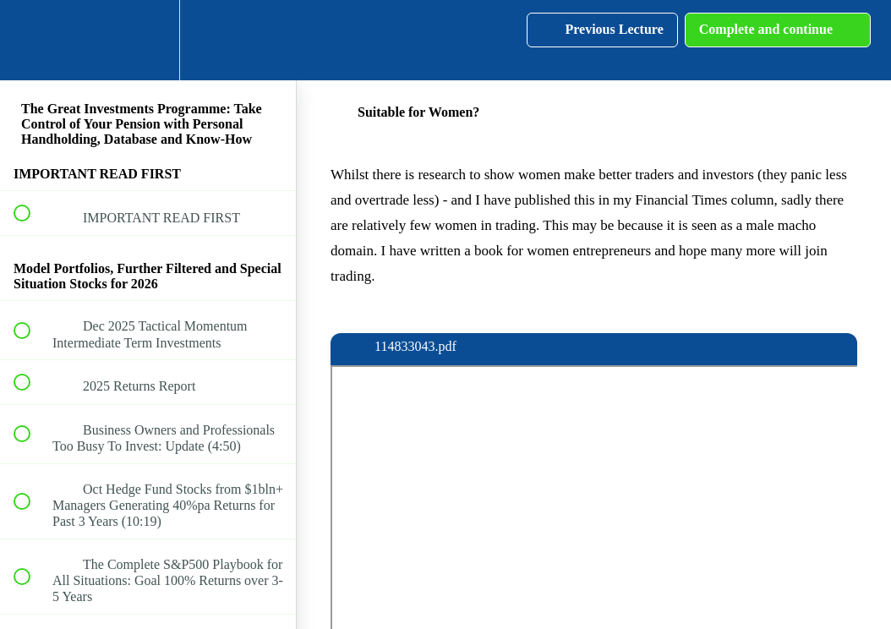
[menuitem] (148, 40)
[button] (31, 40)
